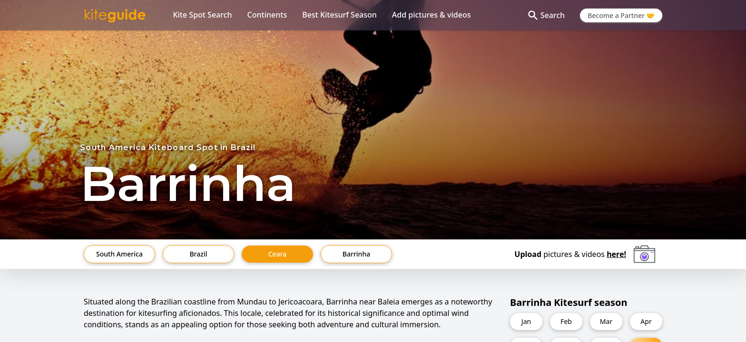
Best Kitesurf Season (339, 15)
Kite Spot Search (202, 15)
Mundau (252, 301)
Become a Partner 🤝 (621, 15)
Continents (267, 15)
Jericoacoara (300, 301)
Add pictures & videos (431, 15)
